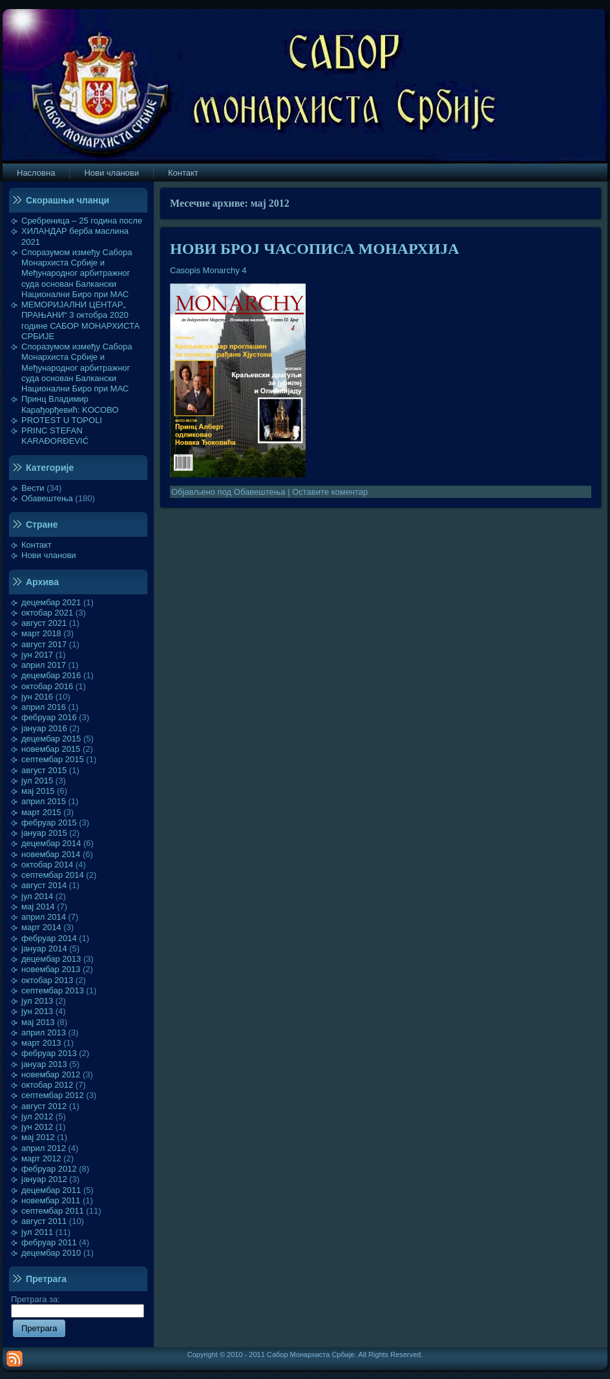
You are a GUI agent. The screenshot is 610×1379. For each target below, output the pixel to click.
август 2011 (44, 1221)
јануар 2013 (44, 1064)
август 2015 (44, 770)
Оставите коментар (330, 492)
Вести (33, 488)
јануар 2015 (44, 833)
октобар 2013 (47, 980)
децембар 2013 (51, 959)
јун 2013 (37, 1011)
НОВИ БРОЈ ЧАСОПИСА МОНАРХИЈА (314, 248)
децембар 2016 (51, 675)
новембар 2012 (50, 1074)
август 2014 (44, 885)
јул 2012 (37, 1116)
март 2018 (41, 633)
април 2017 (43, 665)
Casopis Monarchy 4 (208, 270)
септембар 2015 (52, 759)
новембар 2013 (50, 969)
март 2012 (41, 1158)
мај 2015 (38, 791)
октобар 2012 (47, 1085)
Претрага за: (77, 1304)
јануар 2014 (44, 948)
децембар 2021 (51, 602)
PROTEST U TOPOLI (61, 420)
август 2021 (44, 623)
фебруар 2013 (49, 1053)
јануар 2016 (44, 728)
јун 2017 (37, 654)
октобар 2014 (47, 864)
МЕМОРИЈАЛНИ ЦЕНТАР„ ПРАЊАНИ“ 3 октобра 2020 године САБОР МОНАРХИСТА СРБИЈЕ (80, 320)
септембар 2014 (52, 875)
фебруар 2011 (49, 1242)
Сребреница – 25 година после (81, 220)
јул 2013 (37, 1001)
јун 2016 (37, 696)
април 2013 (43, 1032)
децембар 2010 (51, 1253)
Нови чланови (48, 555)
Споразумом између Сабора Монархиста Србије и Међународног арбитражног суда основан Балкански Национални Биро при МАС (76, 273)
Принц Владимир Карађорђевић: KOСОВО (69, 404)
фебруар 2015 (49, 822)
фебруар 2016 (49, 717)
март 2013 (41, 1043)
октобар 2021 (47, 612)
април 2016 (43, 707)
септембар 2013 (52, 990)
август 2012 (44, 1106)
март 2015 (41, 812)
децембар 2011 (51, 1190)
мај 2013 (38, 1022)
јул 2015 (37, 780)
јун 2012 (37, 1127)
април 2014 (43, 917)
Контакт (36, 545)
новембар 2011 (50, 1200)
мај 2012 (38, 1137)
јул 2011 (37, 1232)
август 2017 (44, 644)
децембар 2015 (51, 738)
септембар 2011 (52, 1211)
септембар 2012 (52, 1095)
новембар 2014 (50, 854)
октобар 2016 (47, 686)
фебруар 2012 (49, 1169)
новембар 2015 (50, 749)
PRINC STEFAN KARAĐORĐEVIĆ (55, 436)
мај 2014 (38, 906)
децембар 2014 (51, 843)
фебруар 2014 (49, 938)
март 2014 (41, 927)
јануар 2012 (44, 1179)
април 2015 (43, 801)
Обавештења (47, 498)
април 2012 (43, 1148)
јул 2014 (37, 896)
